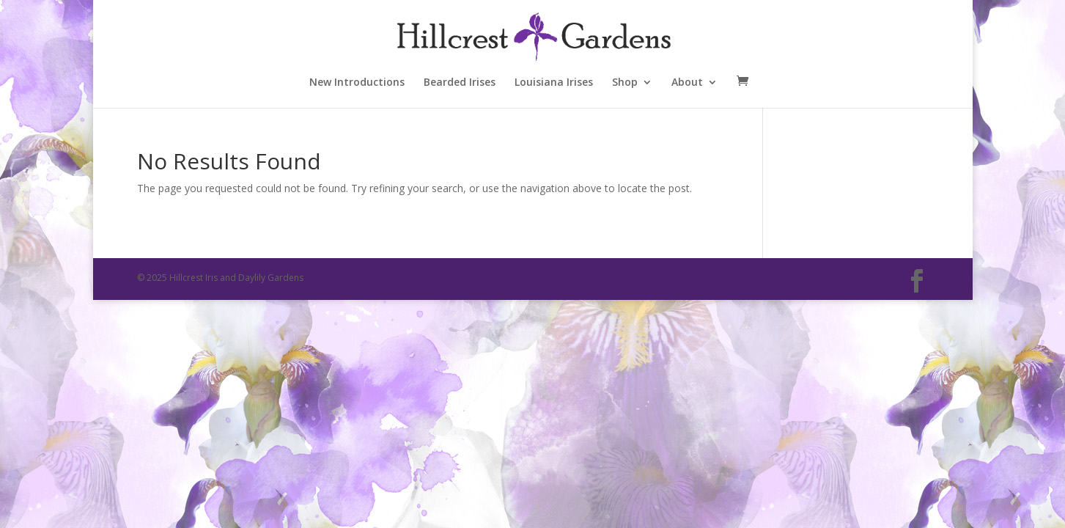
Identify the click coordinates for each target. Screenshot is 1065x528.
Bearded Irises (459, 83)
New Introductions (357, 83)
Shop (625, 83)
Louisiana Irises (554, 83)
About (687, 83)
